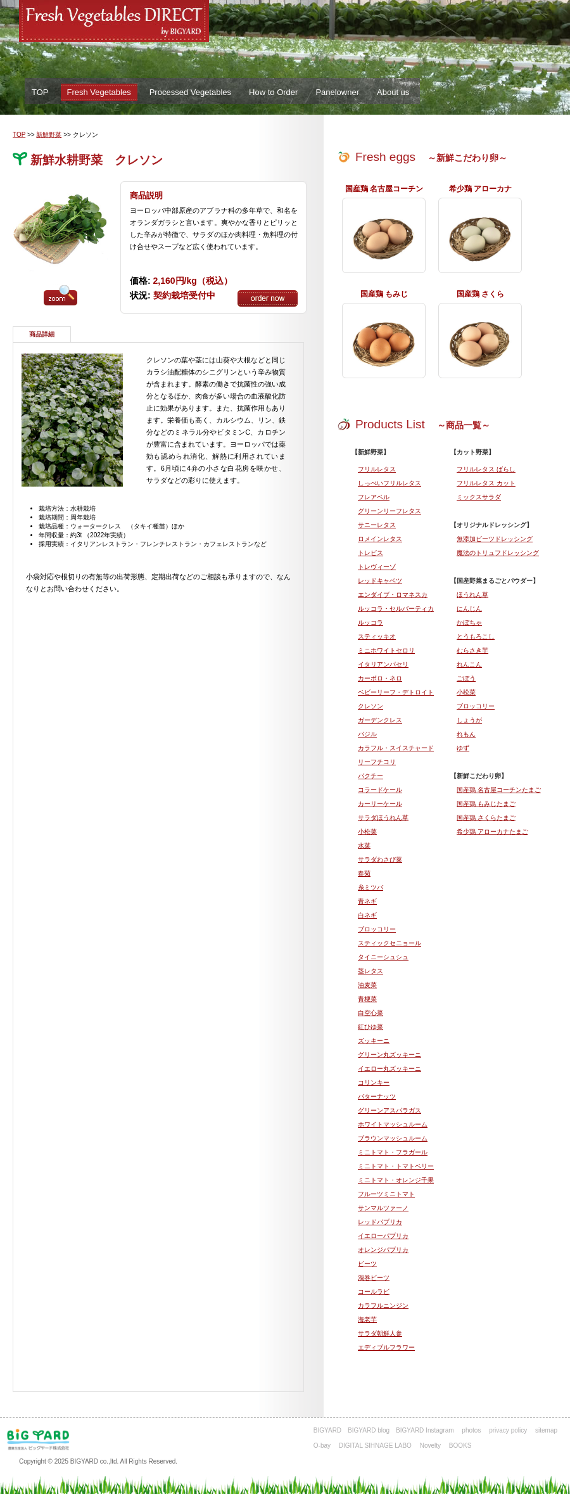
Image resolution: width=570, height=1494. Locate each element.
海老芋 (367, 1319)
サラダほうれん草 (383, 817)
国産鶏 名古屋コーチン (384, 188)
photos (471, 1430)
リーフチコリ (377, 761)
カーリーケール (380, 803)
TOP (40, 92)
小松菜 (466, 692)
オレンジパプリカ (383, 1249)
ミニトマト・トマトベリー (396, 1166)
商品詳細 (41, 334)
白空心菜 (370, 1012)
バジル (367, 734)
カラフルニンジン (383, 1305)
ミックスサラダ (479, 497)
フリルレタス (377, 469)
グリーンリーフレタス (389, 511)
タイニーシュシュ (383, 957)
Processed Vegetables (190, 92)
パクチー (370, 775)
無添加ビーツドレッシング (495, 538)
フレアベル (374, 497)
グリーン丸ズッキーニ (389, 1054)
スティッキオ (377, 636)
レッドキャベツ (380, 580)
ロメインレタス (380, 538)
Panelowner (337, 92)
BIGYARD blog (369, 1430)
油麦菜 (367, 984)
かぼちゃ (469, 622)
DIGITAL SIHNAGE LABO (375, 1445)
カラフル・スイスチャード (396, 747)
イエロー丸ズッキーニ (389, 1068)
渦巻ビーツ (374, 1277)
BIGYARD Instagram (425, 1430)
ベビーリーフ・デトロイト (396, 692)
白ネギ (367, 915)
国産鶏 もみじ (384, 294)
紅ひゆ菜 (370, 1026)
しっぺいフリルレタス (389, 483)
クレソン (370, 706)
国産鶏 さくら (480, 294)
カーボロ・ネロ (380, 678)
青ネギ (367, 901)
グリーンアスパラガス (389, 1110)
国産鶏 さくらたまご (486, 817)
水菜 (364, 845)
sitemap (546, 1430)
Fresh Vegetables (99, 92)
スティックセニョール (389, 943)
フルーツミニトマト (386, 1194)
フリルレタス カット (486, 483)
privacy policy (508, 1430)
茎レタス (370, 970)
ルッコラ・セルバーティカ (396, 608)
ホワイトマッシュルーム (393, 1124)
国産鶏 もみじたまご (486, 803)
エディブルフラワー (386, 1347)
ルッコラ (370, 622)
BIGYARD (327, 1430)
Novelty (430, 1445)
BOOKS (460, 1445)
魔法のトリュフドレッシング (498, 552)
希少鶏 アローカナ (480, 188)
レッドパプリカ (380, 1221)
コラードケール (380, 789)
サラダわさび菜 (380, 859)
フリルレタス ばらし (486, 469)
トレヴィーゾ (377, 566)
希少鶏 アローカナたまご (492, 831)
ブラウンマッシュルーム (393, 1138)
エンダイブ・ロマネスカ (393, 594)
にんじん (469, 608)
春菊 (364, 873)
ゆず (463, 747)
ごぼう (466, 678)
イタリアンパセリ (383, 664)
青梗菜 (367, 998)
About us (393, 92)
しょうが (469, 720)
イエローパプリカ (383, 1235)
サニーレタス (377, 524)
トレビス (370, 552)
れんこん (469, 664)
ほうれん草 (472, 594)
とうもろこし (476, 636)
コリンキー (374, 1082)
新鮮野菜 (48, 134)
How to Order (273, 92)
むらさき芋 (472, 650)
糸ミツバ (370, 887)
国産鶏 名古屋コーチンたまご (499, 789)
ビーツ (367, 1263)
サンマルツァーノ (383, 1207)
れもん (466, 734)
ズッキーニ (374, 1040)
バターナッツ (377, 1096)
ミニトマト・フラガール (393, 1152)
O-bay (322, 1445)
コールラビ (374, 1291)
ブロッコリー (476, 706)
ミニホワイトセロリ (386, 650)
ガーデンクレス (380, 720)
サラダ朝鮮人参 (380, 1333)
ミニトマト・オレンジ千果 (396, 1180)
